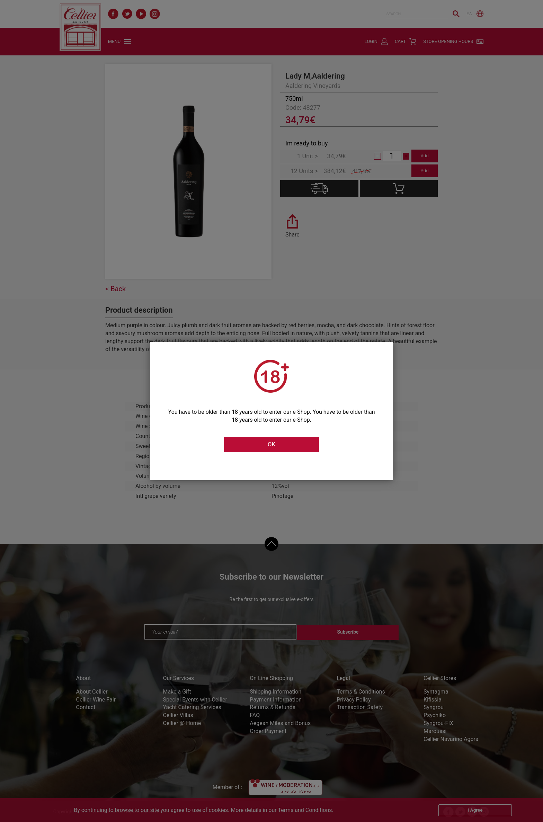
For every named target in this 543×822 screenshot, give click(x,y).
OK (271, 444)
